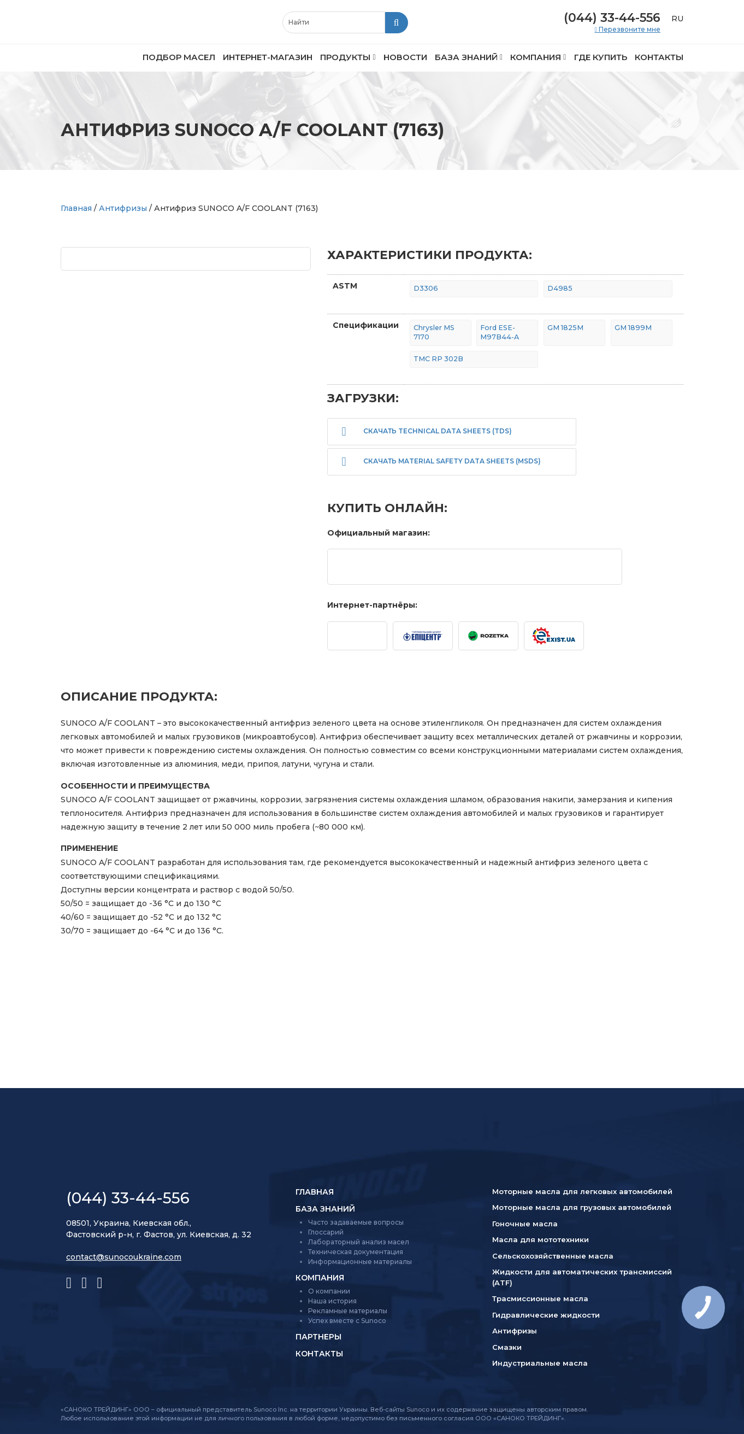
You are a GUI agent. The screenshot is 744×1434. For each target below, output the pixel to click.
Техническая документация (355, 1252)
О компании (329, 1291)
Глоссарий (326, 1232)
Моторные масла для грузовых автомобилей (581, 1207)
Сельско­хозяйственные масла (552, 1255)
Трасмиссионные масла (540, 1298)
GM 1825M (565, 328)
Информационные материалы (360, 1261)
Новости (405, 57)
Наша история (332, 1301)
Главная (76, 208)
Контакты (659, 57)
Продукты (345, 57)
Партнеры (318, 1337)
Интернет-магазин (267, 57)
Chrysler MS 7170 (434, 332)
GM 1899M (633, 328)
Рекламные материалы (347, 1311)
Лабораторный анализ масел (358, 1242)
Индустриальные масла (540, 1363)
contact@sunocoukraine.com (123, 1257)
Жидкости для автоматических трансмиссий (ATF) (582, 1277)
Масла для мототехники (540, 1239)
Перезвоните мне (628, 29)
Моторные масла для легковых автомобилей (582, 1191)
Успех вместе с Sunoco (347, 1321)
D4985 (559, 288)
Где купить (600, 57)
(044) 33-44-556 (612, 17)
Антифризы (123, 208)
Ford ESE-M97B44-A (499, 332)
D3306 (426, 288)
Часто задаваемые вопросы (356, 1222)
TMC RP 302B (438, 359)
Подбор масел (179, 57)
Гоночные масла (525, 1223)
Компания (535, 57)
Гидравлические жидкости (546, 1314)
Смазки (507, 1347)
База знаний (466, 57)
